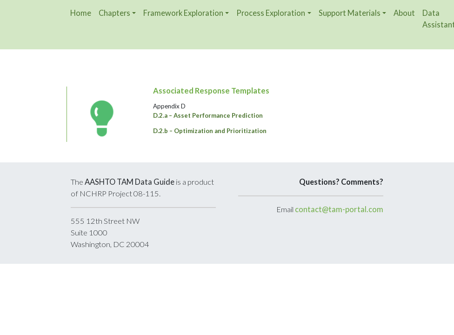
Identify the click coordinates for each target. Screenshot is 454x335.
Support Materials (350, 12)
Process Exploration (270, 12)
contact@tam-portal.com (339, 209)
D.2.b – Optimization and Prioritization (210, 130)
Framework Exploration (183, 12)
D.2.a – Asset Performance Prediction (208, 115)
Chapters (114, 12)
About (404, 12)
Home (80, 12)
